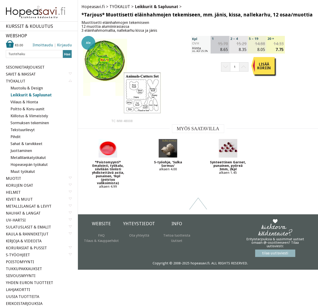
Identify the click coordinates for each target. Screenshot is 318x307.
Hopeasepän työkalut (29, 164)
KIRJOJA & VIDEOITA (24, 241)
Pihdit (15, 136)
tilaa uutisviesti (275, 253)
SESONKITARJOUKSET (25, 67)
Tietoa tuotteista (176, 235)
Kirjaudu (64, 45)
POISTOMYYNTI (20, 262)
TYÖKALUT (119, 6)
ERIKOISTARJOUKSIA (24, 303)
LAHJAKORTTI (18, 289)
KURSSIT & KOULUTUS (29, 26)
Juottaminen (21, 150)
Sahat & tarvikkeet (26, 143)
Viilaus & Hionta (24, 102)
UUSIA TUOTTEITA (22, 296)
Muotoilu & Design (26, 88)
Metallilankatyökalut (28, 157)
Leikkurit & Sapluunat (31, 95)
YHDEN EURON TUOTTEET (29, 282)
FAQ (101, 235)
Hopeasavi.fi (93, 6)
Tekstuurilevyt (22, 129)
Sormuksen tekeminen (29, 122)
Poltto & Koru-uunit (27, 109)
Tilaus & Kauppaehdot (101, 241)
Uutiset (176, 241)
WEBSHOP (16, 35)
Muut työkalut (22, 171)
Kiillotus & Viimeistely (29, 116)
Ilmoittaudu (43, 45)
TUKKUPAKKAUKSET (24, 268)
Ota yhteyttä (139, 235)
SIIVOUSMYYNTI (20, 275)
